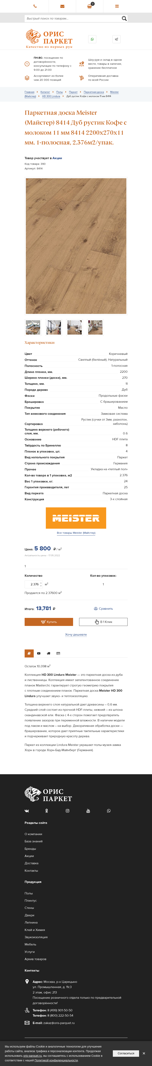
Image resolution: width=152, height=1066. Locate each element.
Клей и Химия (35, 930)
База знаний (34, 841)
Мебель (30, 944)
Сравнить (103, 608)
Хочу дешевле (76, 635)
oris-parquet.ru (32, 1055)
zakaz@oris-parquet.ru (59, 1023)
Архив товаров (35, 959)
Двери (29, 915)
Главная (29, 92)
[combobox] (76, 18)
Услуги (30, 952)
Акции (57, 158)
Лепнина (31, 923)
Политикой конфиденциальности (56, 1060)
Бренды (30, 849)
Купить (49, 622)
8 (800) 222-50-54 (53, 1016)
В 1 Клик (103, 622)
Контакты (31, 871)
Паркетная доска (94, 92)
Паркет (73, 92)
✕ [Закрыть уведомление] (144, 1053)
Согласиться (126, 1053)
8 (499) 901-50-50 (52, 1010)
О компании (33, 834)
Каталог (45, 92)
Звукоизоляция (36, 937)
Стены (29, 908)
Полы (59, 92)
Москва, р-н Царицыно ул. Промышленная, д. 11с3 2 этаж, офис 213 (55, 987)
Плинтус (31, 901)
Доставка (31, 863)
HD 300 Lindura (51, 96)
